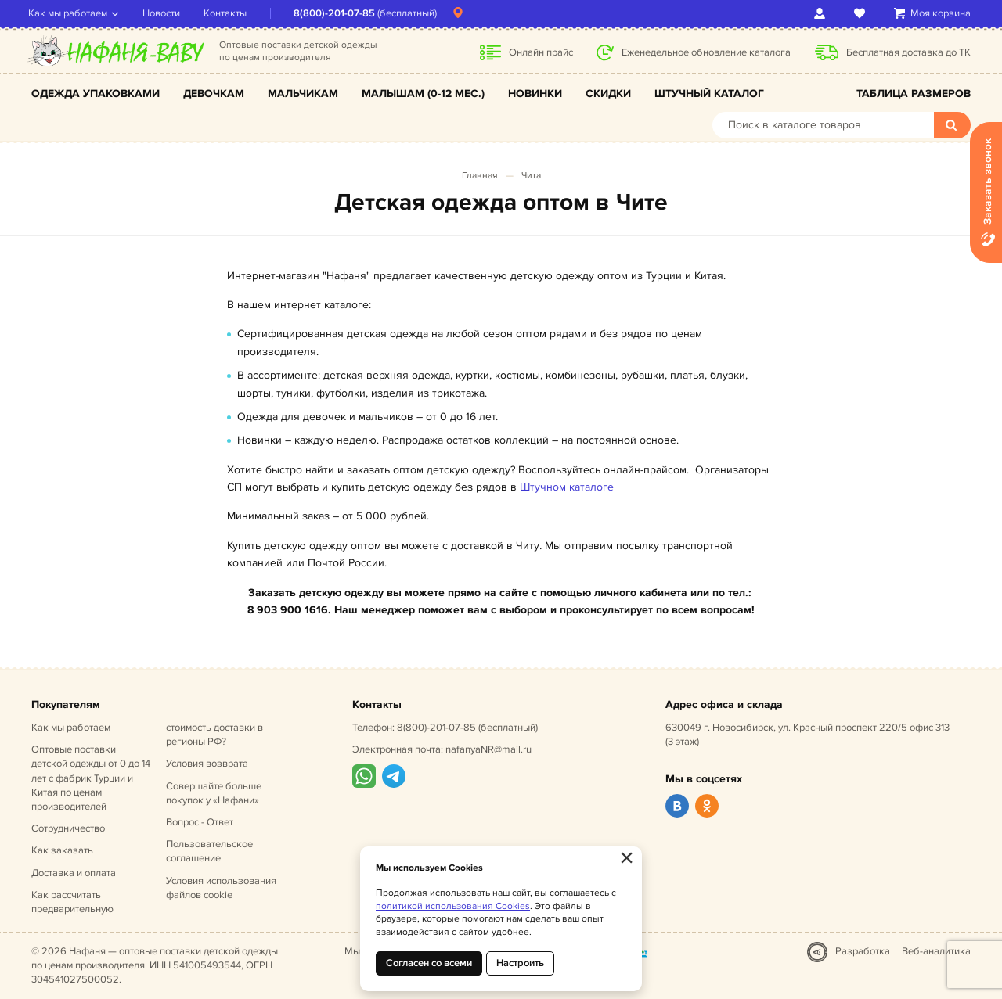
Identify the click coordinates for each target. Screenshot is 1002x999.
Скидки (608, 93)
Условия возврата (207, 763)
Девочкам (213, 93)
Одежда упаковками (95, 93)
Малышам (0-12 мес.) (423, 93)
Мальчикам (303, 93)
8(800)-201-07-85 (337, 13)
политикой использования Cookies (453, 906)
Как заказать (62, 850)
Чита (531, 175)
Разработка (862, 951)
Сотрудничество (68, 828)
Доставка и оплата (73, 873)
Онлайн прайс (541, 52)
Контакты (228, 13)
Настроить (520, 963)
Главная (480, 175)
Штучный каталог (709, 93)
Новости (164, 13)
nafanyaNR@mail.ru (488, 749)
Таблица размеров (913, 93)
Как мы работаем (70, 13)
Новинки (535, 93)
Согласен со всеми (429, 963)
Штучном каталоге (567, 487)
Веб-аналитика (936, 951)
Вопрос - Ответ (199, 822)
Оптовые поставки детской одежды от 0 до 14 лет (90, 778)
